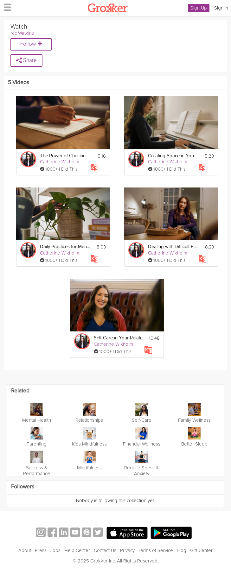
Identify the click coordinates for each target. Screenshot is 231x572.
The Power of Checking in (65, 155)
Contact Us (105, 550)
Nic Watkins (22, 33)
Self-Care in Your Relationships (119, 338)
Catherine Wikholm (59, 162)
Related (20, 391)
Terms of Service (155, 550)
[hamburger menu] (6, 7)
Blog (181, 550)
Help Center (77, 550)
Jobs (55, 550)
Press (41, 550)
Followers (22, 487)
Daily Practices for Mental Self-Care (65, 246)
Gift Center (201, 550)
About (24, 550)
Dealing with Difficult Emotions (173, 246)
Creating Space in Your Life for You (173, 155)
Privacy (127, 550)
